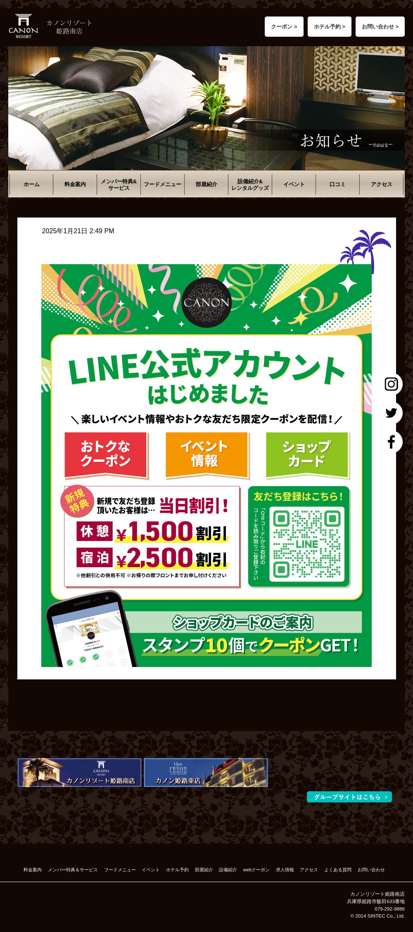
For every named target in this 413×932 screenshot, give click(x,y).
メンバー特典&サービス (119, 184)
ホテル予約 (177, 869)
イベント (294, 184)
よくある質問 (337, 869)
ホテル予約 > (329, 27)
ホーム (32, 184)
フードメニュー (162, 184)
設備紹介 (228, 869)
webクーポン (256, 869)
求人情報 (285, 869)
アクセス (381, 184)
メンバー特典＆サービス (73, 869)
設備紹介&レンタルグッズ (250, 184)
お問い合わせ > (380, 27)
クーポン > (284, 27)
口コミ (338, 184)
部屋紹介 (206, 184)
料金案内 (75, 184)
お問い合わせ (371, 869)
